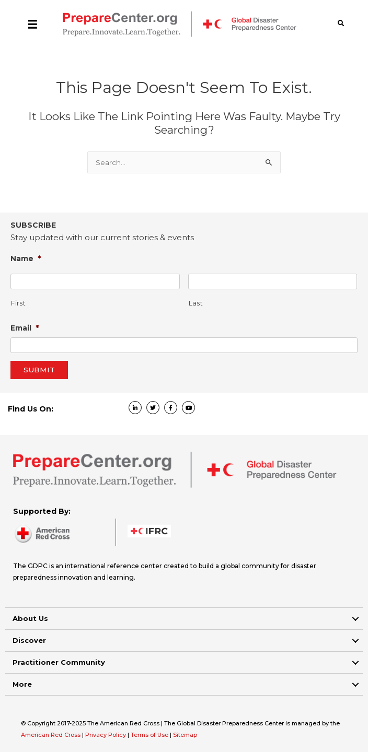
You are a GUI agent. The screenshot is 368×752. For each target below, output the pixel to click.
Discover (29, 640)
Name (25, 258)
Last (196, 304)
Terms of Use (149, 734)
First (18, 304)
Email (24, 328)
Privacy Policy (106, 734)
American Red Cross (51, 734)
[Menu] (32, 24)
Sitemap (185, 734)
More (22, 684)
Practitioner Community (59, 662)
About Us (30, 618)
